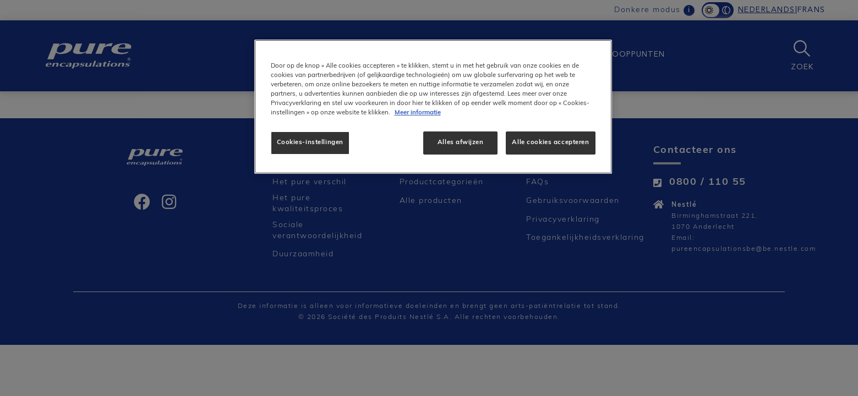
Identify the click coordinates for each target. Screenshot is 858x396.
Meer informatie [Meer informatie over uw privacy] (418, 112)
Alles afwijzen (460, 142)
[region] (433, 107)
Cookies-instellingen (310, 142)
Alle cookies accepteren (550, 142)
